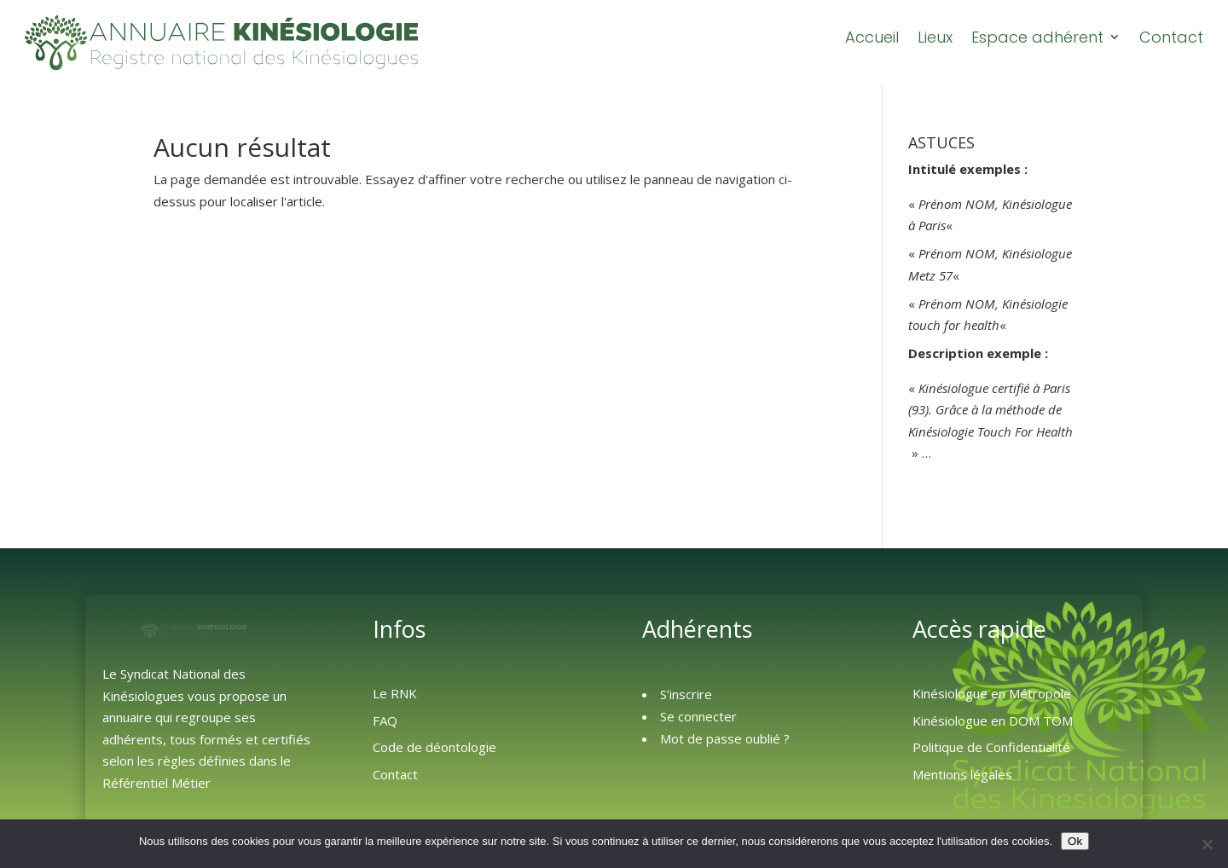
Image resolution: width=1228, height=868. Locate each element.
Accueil (872, 37)
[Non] (1206, 844)
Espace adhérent (1037, 37)
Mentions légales (962, 774)
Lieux (935, 37)
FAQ (385, 720)
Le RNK (395, 693)
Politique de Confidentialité (991, 746)
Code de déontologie (434, 746)
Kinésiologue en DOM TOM (992, 720)
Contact (1171, 37)
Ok (1075, 841)
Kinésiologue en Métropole (991, 693)
